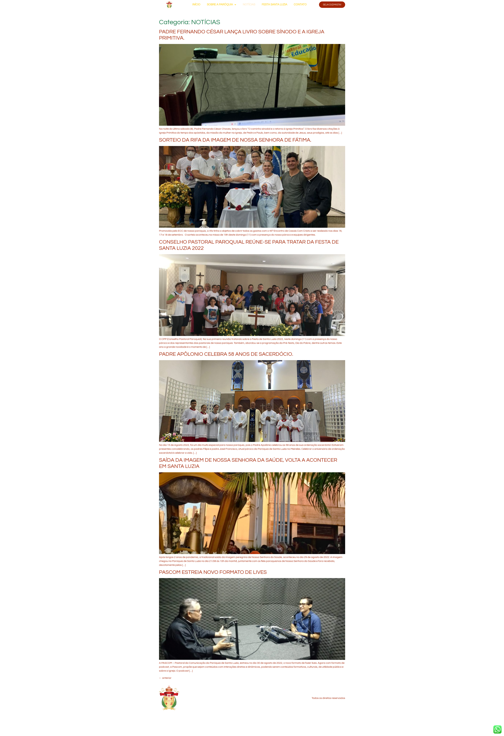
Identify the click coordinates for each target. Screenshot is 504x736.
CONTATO (300, 4)
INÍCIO (196, 4)
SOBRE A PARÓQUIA (221, 5)
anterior (165, 678)
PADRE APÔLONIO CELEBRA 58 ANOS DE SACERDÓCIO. (226, 354)
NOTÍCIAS (249, 4)
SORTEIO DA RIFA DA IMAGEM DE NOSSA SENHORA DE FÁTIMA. (235, 140)
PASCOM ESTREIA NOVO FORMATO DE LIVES (213, 572)
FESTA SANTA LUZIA (274, 4)
